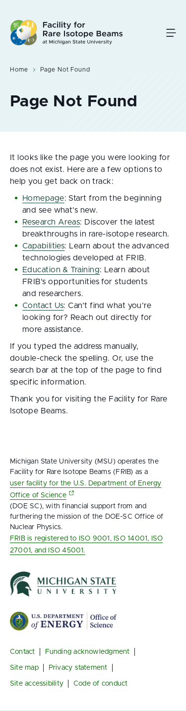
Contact (22, 651)
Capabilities (43, 246)
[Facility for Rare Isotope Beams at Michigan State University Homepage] (66, 32)
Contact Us (42, 306)
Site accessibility (36, 683)
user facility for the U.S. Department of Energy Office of (86, 489)
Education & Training (61, 270)
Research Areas (51, 222)
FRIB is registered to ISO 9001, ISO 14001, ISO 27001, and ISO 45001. (86, 544)
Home (19, 70)
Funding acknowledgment (87, 651)
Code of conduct (100, 683)
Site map (24, 667)
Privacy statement (78, 667)
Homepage (43, 198)
